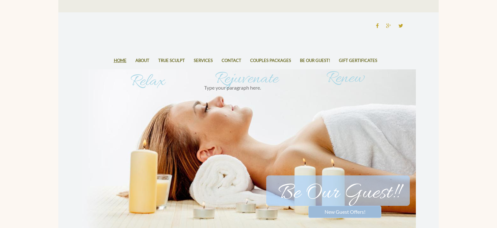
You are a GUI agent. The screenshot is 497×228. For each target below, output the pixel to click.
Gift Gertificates (358, 60)
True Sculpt (171, 60)
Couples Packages (270, 60)
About (142, 60)
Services (203, 60)
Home (120, 60)
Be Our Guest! (315, 60)
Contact (231, 60)
